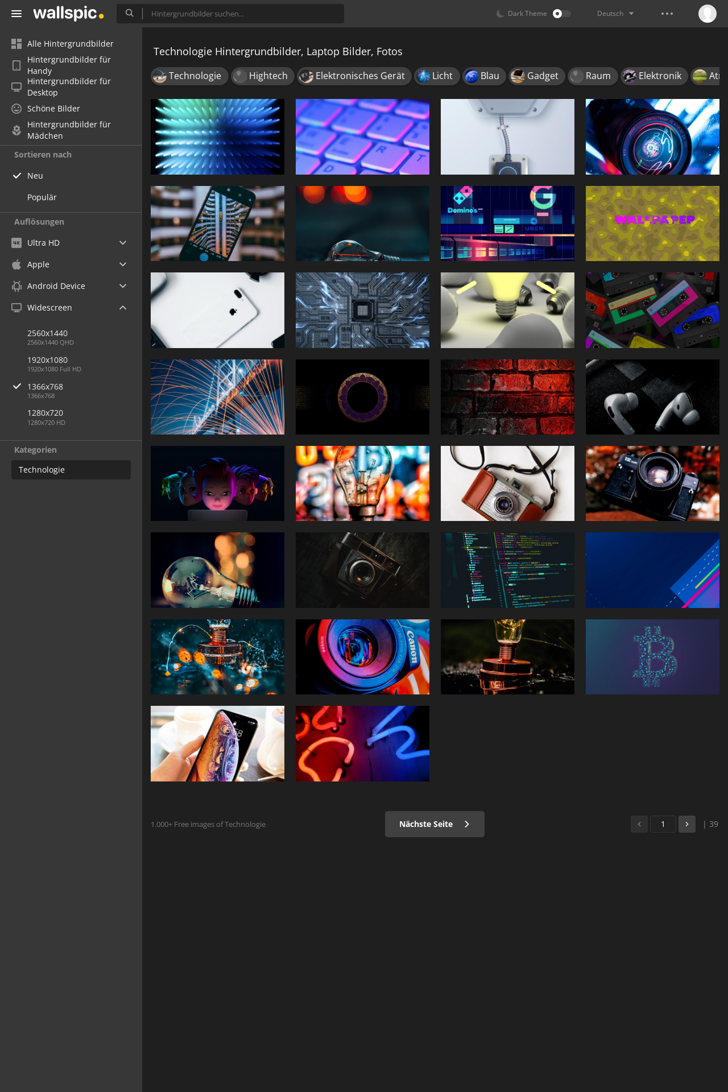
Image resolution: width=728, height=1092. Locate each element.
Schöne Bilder (45, 108)
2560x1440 (47, 333)
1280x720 (45, 412)
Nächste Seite (434, 823)
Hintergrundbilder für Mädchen (61, 130)
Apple (30, 264)
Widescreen (41, 307)
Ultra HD (35, 242)
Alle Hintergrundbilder (62, 43)
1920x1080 (47, 359)
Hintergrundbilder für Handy (61, 65)
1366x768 (84, 386)
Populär (42, 197)
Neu (35, 175)
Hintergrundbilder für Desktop (61, 87)
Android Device (48, 286)
